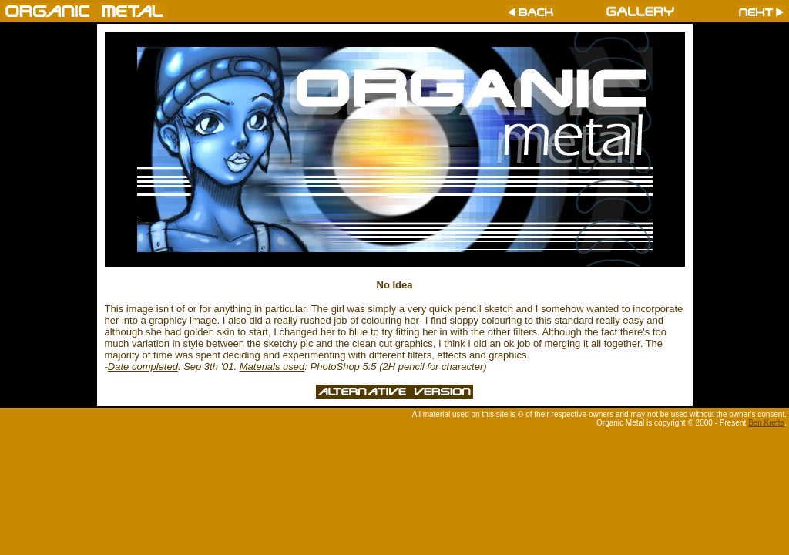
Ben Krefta (766, 423)
